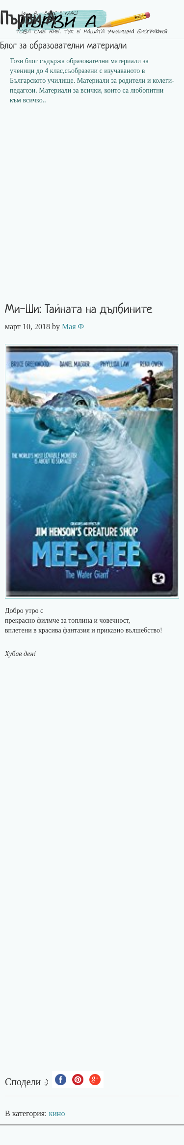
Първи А (27, 20)
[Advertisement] (92, 207)
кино (57, 1113)
